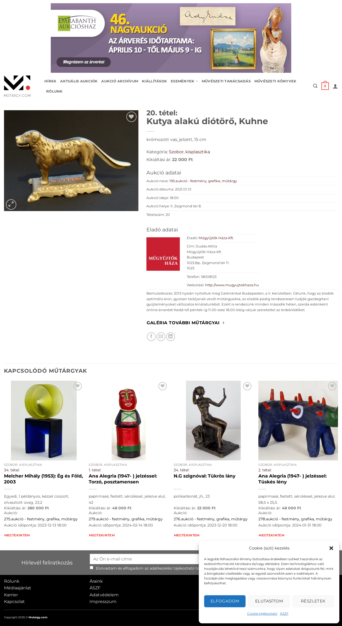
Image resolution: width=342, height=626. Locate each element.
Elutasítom (269, 601)
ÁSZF (284, 614)
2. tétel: (265, 470)
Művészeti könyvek (275, 81)
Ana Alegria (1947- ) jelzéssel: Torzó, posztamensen (123, 478)
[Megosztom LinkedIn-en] (170, 336)
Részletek (313, 601)
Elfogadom (225, 601)
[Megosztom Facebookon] (151, 336)
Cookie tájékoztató (262, 614)
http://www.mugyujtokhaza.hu (232, 285)
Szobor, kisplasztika (189, 151)
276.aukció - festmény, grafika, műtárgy (211, 519)
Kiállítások (154, 81)
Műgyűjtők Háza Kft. (216, 238)
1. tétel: (95, 470)
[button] (331, 548)
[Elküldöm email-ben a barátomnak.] (161, 336)
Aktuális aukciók (79, 81)
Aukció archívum (119, 81)
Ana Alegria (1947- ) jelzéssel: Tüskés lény (292, 478)
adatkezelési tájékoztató (172, 568)
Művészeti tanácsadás (226, 81)
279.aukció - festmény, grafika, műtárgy (126, 519)
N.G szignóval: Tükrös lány (204, 476)
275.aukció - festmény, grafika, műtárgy (41, 519)
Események (184, 81)
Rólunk (54, 91)
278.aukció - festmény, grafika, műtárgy (295, 519)
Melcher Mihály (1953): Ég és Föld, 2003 (43, 478)
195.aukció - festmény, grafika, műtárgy (203, 181)
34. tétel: (12, 470)
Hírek (50, 81)
